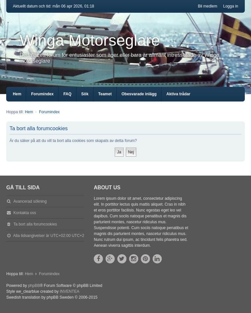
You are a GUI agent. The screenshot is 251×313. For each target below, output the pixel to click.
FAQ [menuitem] (67, 94)
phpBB (34, 285)
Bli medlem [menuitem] (207, 6)
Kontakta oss (24, 213)
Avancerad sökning (30, 201)
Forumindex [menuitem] (42, 94)
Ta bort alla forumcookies (35, 224)
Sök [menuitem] (85, 94)
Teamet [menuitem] (105, 94)
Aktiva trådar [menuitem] (178, 94)
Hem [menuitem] (17, 94)
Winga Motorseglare (90, 40)
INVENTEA (69, 291)
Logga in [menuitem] (230, 6)
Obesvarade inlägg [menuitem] (139, 94)
